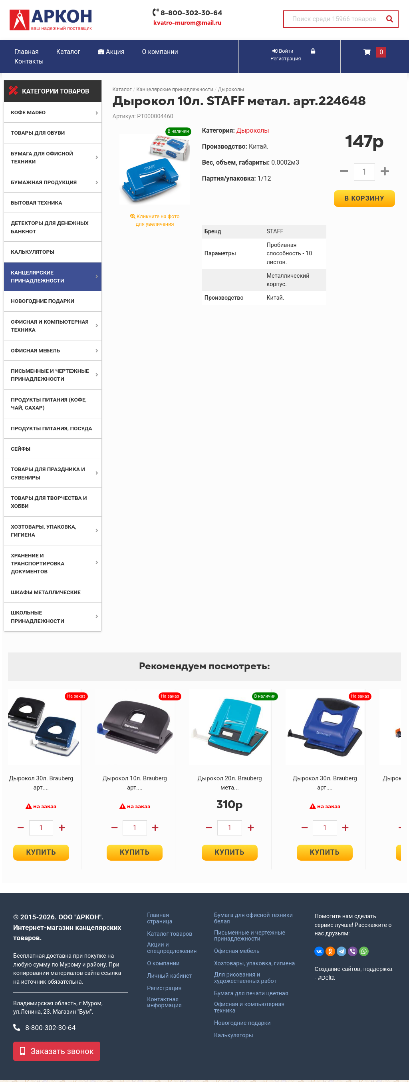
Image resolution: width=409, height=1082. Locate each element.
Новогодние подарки (42, 301)
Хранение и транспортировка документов (37, 563)
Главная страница (159, 920)
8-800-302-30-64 (191, 13)
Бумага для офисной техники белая (253, 920)
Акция (111, 52)
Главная (26, 52)
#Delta (326, 979)
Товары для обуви (38, 132)
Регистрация (164, 990)
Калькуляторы (32, 252)
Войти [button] (282, 51)
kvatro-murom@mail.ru (187, 23)
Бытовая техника (36, 202)
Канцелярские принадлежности (174, 89)
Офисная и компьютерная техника (249, 1009)
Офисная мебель (35, 350)
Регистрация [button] (292, 55)
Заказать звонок (56, 1053)
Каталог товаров (169, 936)
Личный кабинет (169, 978)
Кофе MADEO (28, 112)
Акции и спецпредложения (172, 950)
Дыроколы (231, 89)
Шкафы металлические (45, 592)
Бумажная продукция (44, 182)
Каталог (68, 52)
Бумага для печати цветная (251, 995)
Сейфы (20, 449)
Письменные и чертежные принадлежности (249, 937)
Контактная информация (164, 1004)
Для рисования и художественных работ (245, 979)
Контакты (29, 61)
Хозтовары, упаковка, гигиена (254, 966)
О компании (160, 52)
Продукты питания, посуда (51, 428)
